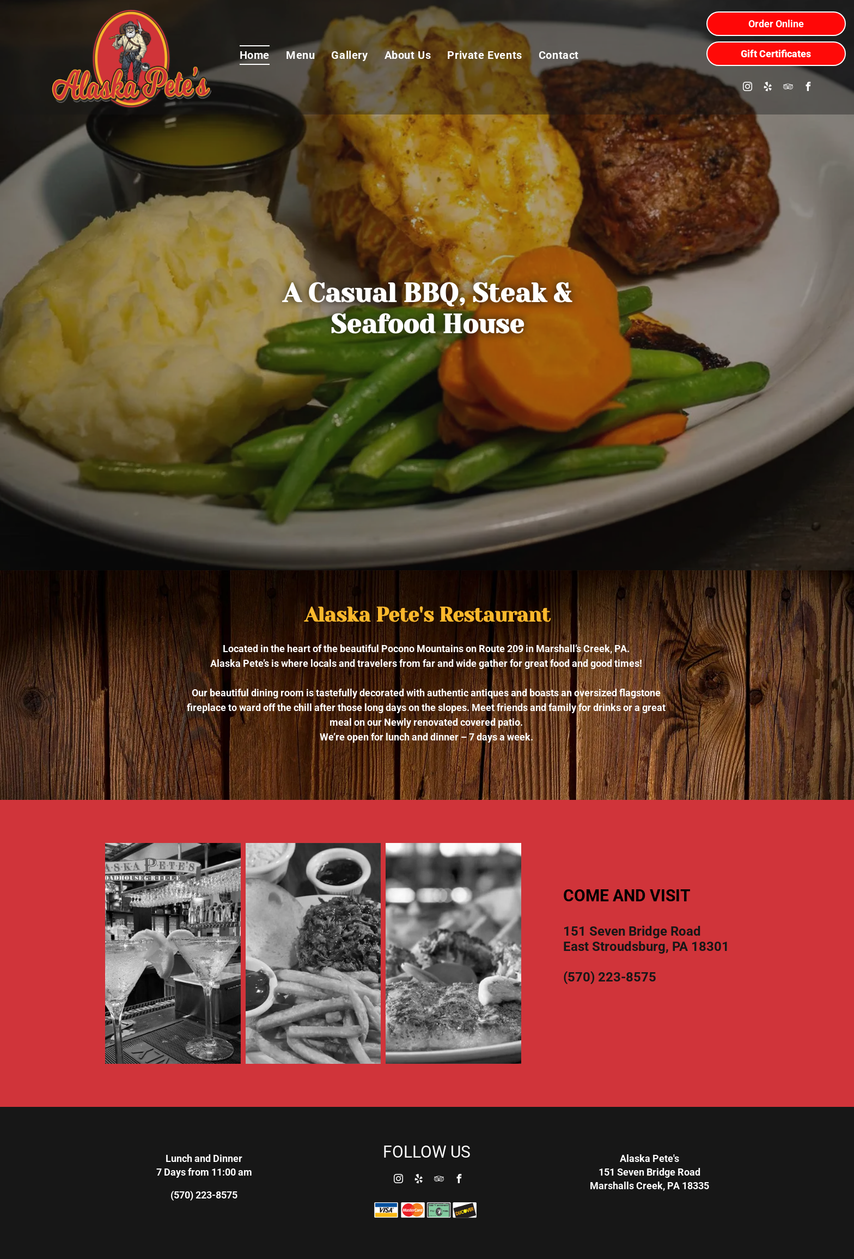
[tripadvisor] (788, 88)
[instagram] (748, 88)
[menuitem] (254, 55)
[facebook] (808, 88)
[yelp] (768, 88)
